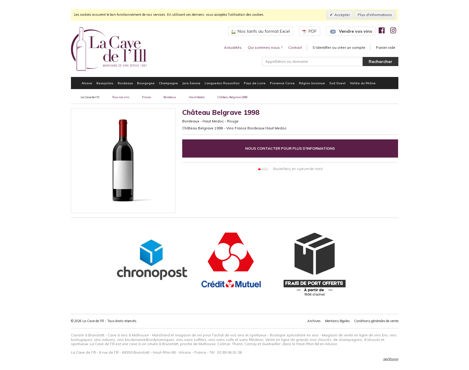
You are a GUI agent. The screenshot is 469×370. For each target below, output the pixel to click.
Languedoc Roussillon (222, 83)
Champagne (168, 83)
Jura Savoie (191, 83)
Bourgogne (146, 83)
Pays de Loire (255, 83)
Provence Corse (282, 83)
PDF (309, 31)
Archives (313, 321)
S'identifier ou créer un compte (339, 47)
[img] (382, 30)
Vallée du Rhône (363, 83)
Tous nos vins (120, 97)
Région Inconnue (312, 83)
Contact (295, 47)
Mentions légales (337, 321)
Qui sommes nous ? (265, 47)
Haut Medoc (197, 97)
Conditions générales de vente (376, 321)
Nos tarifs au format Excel (260, 31)
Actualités (233, 47)
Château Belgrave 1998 (232, 97)
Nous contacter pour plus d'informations (290, 148)
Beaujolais (104, 83)
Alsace (87, 83)
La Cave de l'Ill (90, 97)
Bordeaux (125, 83)
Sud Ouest (337, 83)
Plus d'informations (375, 14)
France (146, 97)
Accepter (342, 14)
